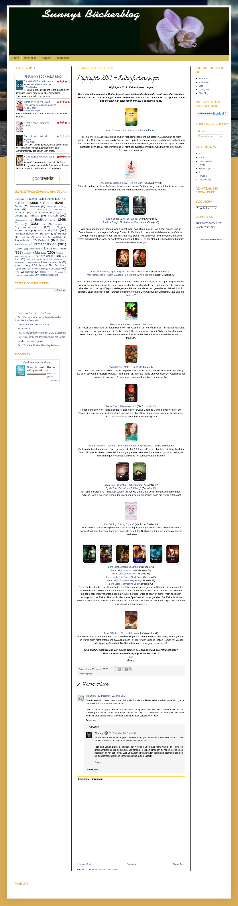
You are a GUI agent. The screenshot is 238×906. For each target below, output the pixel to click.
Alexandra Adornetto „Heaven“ (126, 324)
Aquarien (31, 209)
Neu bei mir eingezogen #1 (31, 341)
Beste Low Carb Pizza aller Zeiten (34, 313)
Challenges (20, 212)
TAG (17, 272)
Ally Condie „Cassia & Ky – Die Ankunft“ (122, 183)
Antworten (91, 720)
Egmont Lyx (204, 168)
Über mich (30, 57)
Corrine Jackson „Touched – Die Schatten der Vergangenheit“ (120, 445)
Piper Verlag (205, 179)
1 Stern (18, 199)
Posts (202, 131)
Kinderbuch (43, 240)
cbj (200, 153)
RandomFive (19, 262)
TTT (52, 272)
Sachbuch (60, 265)
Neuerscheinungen (24, 256)
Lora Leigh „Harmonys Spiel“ (124, 583)
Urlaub (60, 272)
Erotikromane (45, 219)
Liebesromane (55, 248)
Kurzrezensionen (43, 244)
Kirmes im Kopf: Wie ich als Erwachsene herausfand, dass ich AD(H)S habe (39, 105)
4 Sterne (21, 203)
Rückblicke (38, 265)
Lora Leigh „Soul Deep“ (124, 573)
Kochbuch (61, 240)
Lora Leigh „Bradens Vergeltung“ (124, 580)
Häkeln (40, 231)
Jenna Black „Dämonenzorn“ (121, 406)
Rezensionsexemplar (51, 262)
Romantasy (20, 265)
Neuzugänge (46, 256)
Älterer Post (178, 864)
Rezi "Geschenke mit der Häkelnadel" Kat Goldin (41, 337)
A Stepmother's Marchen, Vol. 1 (38, 156)
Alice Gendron (31, 87)
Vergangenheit (20, 275)
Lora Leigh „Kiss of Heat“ (124, 570)
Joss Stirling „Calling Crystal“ (119, 524)
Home (15, 57)
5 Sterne (47, 203)
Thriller (43, 272)
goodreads (204, 82)
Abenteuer (35, 206)
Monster (59, 253)
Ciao (201, 86)
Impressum (63, 57)
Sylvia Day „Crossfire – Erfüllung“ (123, 488)
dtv (200, 172)
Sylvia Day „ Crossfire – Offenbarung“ (123, 485)
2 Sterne (32, 198)
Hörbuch (45, 233)
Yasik (28, 125)
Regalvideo (33, 262)
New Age (31, 259)
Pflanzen (44, 259)
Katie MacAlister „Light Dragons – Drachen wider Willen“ (121, 271)
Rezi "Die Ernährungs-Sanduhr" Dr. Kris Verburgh (42, 333)
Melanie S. (91, 696)
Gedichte (58, 224)
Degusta (59, 213)
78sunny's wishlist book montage (208, 225)
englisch (53, 215)
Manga (40, 252)
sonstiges (54, 268)
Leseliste (19, 248)
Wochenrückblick (46, 275)
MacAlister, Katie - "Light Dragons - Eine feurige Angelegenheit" (121, 274)
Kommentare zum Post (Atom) (103, 869)
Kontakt (46, 57)
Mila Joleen (30, 142)
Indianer (25, 237)
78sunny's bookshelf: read (43, 77)
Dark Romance (40, 212)
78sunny (96, 669)
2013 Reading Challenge (37, 361)
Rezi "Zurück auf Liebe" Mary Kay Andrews (38, 345)
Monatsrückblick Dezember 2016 (34, 324)
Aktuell (60, 207)
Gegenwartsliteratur (26, 227)
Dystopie (19, 215)
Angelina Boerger (33, 111)
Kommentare (205, 136)
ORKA (28, 160)
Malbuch (27, 253)
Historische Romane (25, 234)
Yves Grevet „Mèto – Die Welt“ (125, 367)
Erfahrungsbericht (21, 220)
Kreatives (23, 245)
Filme (43, 224)
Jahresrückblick (54, 237)
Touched (142, 449)
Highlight (89, 673)
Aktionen (49, 207)
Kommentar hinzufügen (90, 779)
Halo (99, 334)
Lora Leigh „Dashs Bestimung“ (124, 567)
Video (31, 275)
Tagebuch (29, 272)
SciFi (24, 268)
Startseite (131, 864)
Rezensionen (24, 328)
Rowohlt (202, 176)
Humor (62, 233)
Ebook (35, 215)
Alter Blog (203, 93)
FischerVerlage (206, 161)
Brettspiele (57, 209)
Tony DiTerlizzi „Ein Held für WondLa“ (124, 633)
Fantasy (21, 224)
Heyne (202, 165)
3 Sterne (49, 198)
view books (54, 380)
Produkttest (58, 259)
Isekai (38, 237)
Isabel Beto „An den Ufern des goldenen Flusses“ (131, 130)
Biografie (43, 209)
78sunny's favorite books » (211, 239)
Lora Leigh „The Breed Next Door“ (124, 577)
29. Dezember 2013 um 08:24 (112, 696)
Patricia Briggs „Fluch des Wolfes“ (121, 222)
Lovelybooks (205, 89)
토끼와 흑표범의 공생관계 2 (37, 122)
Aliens (18, 209)
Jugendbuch (22, 240)
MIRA (201, 157)
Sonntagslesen (38, 269)
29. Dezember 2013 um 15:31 (123, 733)
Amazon (203, 78)
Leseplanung (34, 249)
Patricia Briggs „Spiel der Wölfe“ (121, 218)
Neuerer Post (84, 864)
